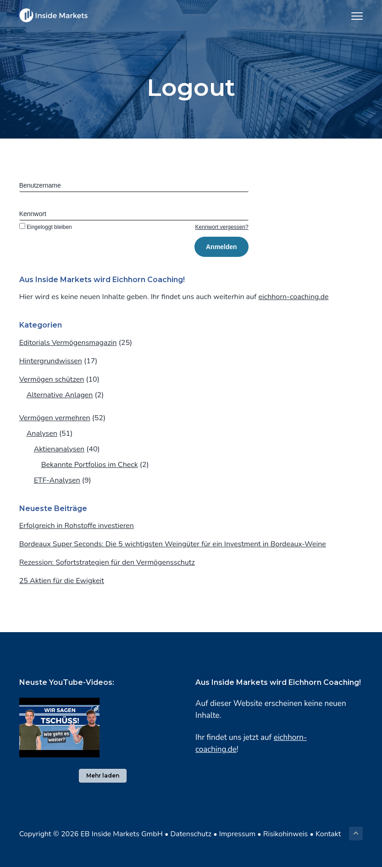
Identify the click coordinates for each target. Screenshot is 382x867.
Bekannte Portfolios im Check (89, 465)
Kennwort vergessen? (222, 227)
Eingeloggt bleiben (45, 227)
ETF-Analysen (57, 480)
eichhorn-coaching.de (294, 297)
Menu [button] (353, 15)
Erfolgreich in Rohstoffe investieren (76, 526)
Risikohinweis (285, 834)
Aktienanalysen (59, 449)
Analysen (42, 433)
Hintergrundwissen (50, 361)
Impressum (237, 834)
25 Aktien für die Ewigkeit (61, 581)
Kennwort (32, 213)
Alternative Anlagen (60, 395)
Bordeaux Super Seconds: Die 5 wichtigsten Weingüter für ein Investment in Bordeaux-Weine (172, 544)
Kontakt (328, 834)
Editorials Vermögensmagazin (68, 343)
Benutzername (40, 185)
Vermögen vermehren (54, 418)
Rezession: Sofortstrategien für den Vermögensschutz (107, 562)
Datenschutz (190, 834)
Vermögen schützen (51, 379)
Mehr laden (102, 775)
